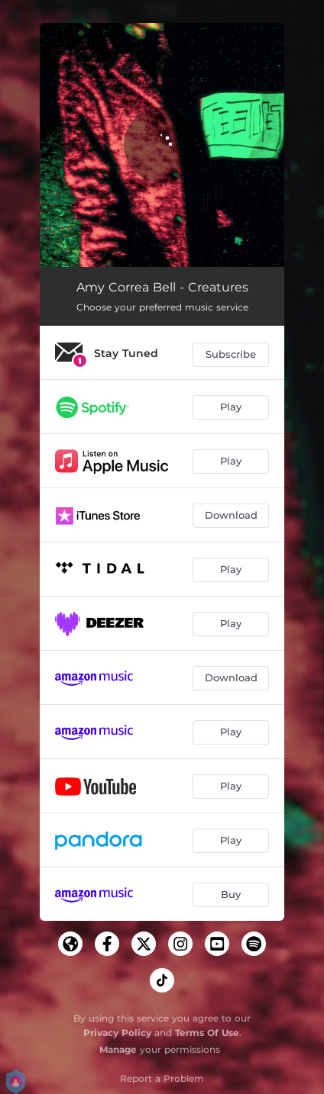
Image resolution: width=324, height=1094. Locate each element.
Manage (118, 1049)
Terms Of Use (207, 1032)
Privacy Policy (117, 1032)
